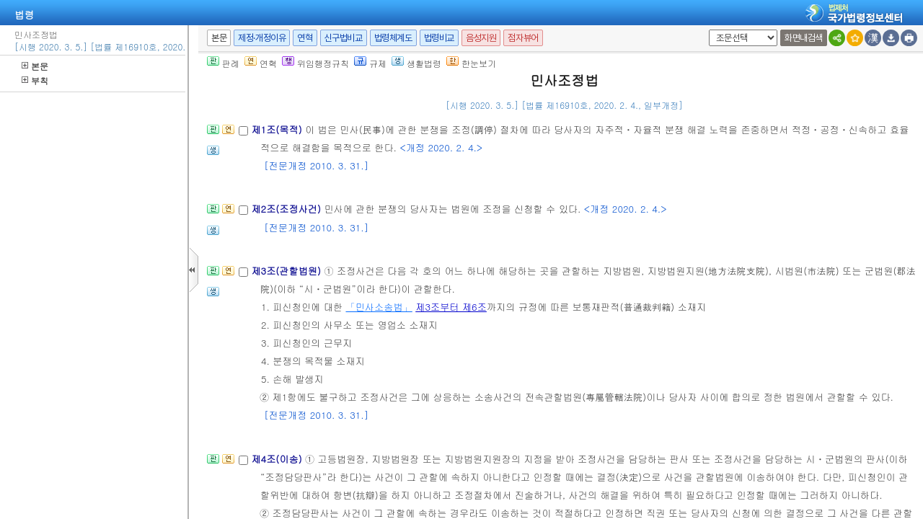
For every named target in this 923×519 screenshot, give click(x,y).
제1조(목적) (278, 129)
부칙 (35, 80)
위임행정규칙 (315, 63)
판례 (223, 63)
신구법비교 (343, 37)
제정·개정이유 (262, 37)
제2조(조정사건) (287, 209)
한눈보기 (471, 63)
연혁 (304, 37)
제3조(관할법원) (287, 271)
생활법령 (416, 63)
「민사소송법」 (378, 307)
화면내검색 (804, 37)
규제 (370, 63)
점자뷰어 (523, 37)
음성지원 (481, 37)
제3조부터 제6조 (451, 307)
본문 (35, 66)
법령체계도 (393, 37)
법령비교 (439, 37)
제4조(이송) (278, 459)
